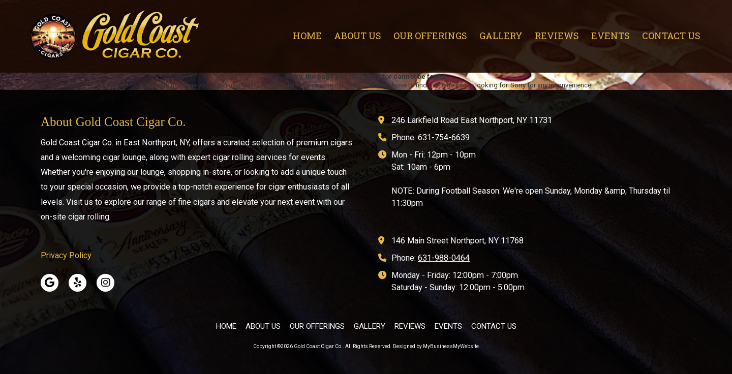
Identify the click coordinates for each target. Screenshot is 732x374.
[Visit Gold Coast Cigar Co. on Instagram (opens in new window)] (105, 283)
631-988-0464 (444, 258)
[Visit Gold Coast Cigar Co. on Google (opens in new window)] (49, 283)
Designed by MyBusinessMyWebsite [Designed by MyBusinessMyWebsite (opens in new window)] (436, 346)
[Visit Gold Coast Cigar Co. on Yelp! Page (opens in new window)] (77, 283)
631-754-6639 (444, 137)
